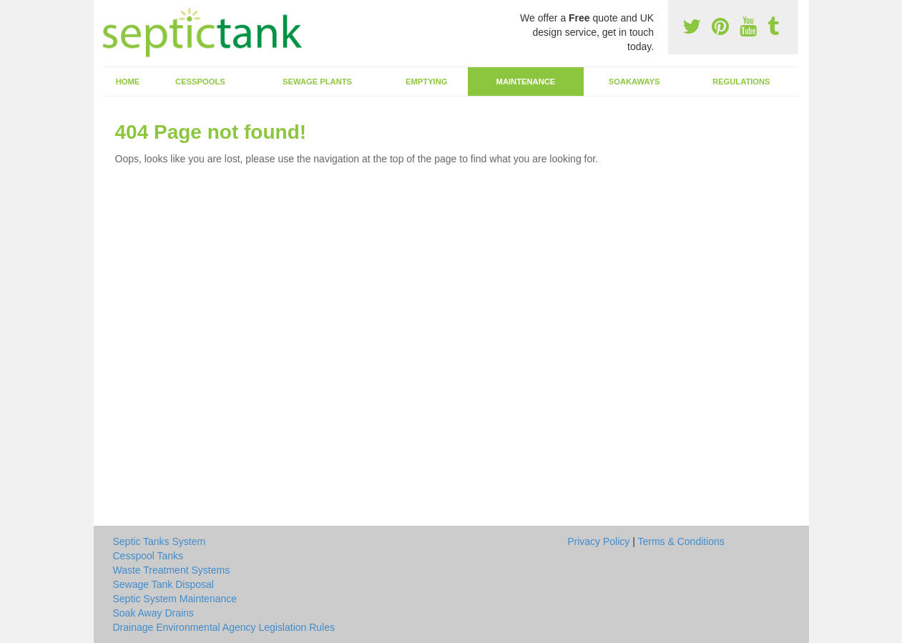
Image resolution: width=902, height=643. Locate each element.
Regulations (741, 81)
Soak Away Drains (153, 613)
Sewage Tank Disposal (163, 584)
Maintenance (526, 81)
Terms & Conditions (680, 541)
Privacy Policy (598, 541)
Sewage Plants (317, 81)
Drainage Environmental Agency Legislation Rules (224, 627)
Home (128, 81)
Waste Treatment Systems (171, 570)
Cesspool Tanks (148, 555)
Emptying (426, 81)
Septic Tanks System (159, 541)
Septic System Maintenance (175, 598)
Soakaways (634, 81)
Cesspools (200, 81)
